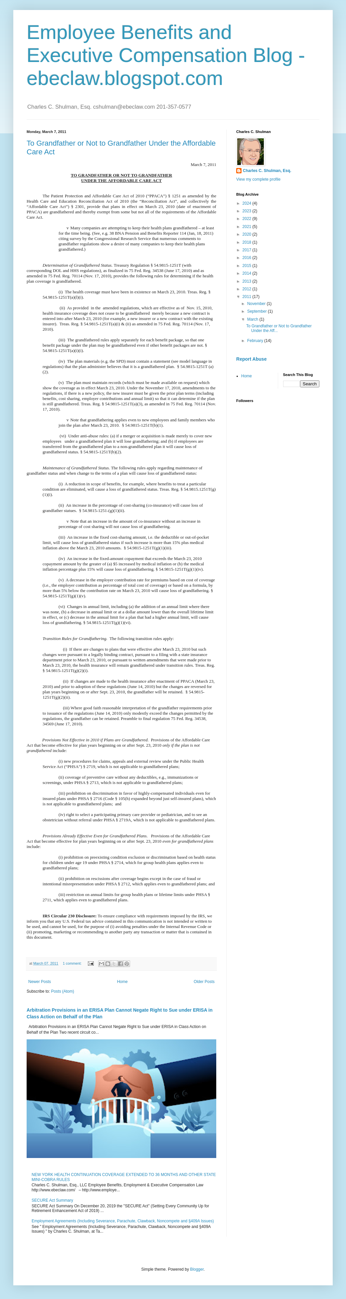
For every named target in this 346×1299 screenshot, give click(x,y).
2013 (248, 281)
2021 (248, 226)
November (257, 303)
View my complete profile (258, 179)
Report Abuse (251, 359)
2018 (248, 242)
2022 (248, 218)
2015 (248, 265)
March (253, 319)
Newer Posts (39, 981)
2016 (248, 257)
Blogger (197, 1269)
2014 (248, 273)
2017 (248, 250)
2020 (248, 234)
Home (122, 981)
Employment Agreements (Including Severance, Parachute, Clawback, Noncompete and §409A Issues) (123, 1221)
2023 (248, 211)
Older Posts (204, 981)
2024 (248, 203)
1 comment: (73, 963)
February (255, 340)
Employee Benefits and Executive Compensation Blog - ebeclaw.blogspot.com (166, 55)
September (257, 311)
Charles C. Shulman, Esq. (267, 170)
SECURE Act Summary (52, 1200)
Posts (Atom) (62, 991)
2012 (248, 289)
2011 (248, 296)
